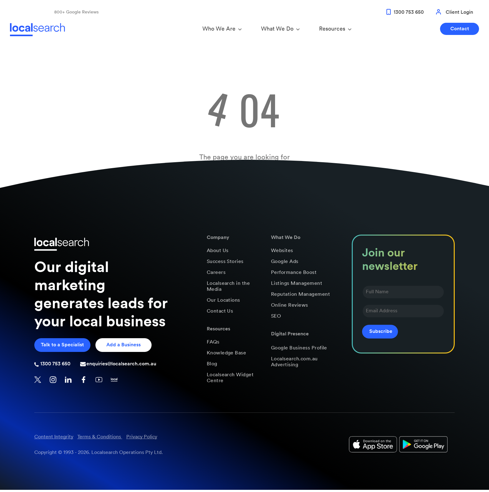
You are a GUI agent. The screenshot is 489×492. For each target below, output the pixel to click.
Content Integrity (53, 438)
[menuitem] (234, 252)
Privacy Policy (141, 438)
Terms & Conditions (99, 438)
